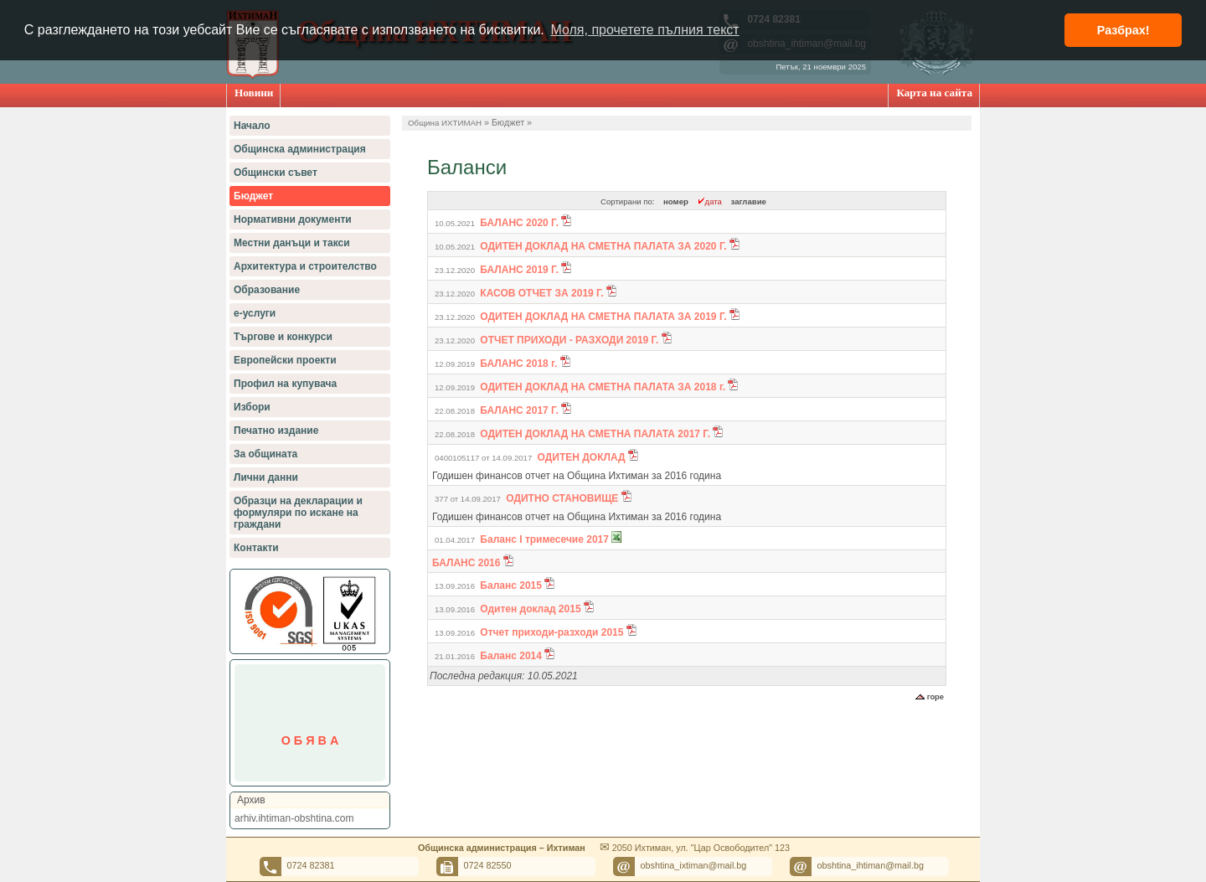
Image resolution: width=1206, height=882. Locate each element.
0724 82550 (488, 865)
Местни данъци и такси (292, 243)
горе (929, 697)
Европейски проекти (285, 360)
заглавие (748, 201)
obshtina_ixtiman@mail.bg (694, 865)
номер (675, 201)
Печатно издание (276, 430)
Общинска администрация (300, 149)
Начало (252, 126)
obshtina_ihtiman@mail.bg (870, 865)
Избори (252, 407)
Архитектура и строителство (305, 266)
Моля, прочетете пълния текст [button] (644, 30)
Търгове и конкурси (283, 337)
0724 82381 (311, 865)
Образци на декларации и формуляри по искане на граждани (298, 512)
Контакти (256, 548)
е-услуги (255, 313)
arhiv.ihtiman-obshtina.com (294, 818)
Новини (253, 92)
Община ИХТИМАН (445, 122)
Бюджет (253, 196)
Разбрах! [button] (1123, 30)
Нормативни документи (293, 219)
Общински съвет (275, 172)
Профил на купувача (285, 383)
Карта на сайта (934, 92)
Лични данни (266, 477)
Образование (267, 290)
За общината (265, 454)
